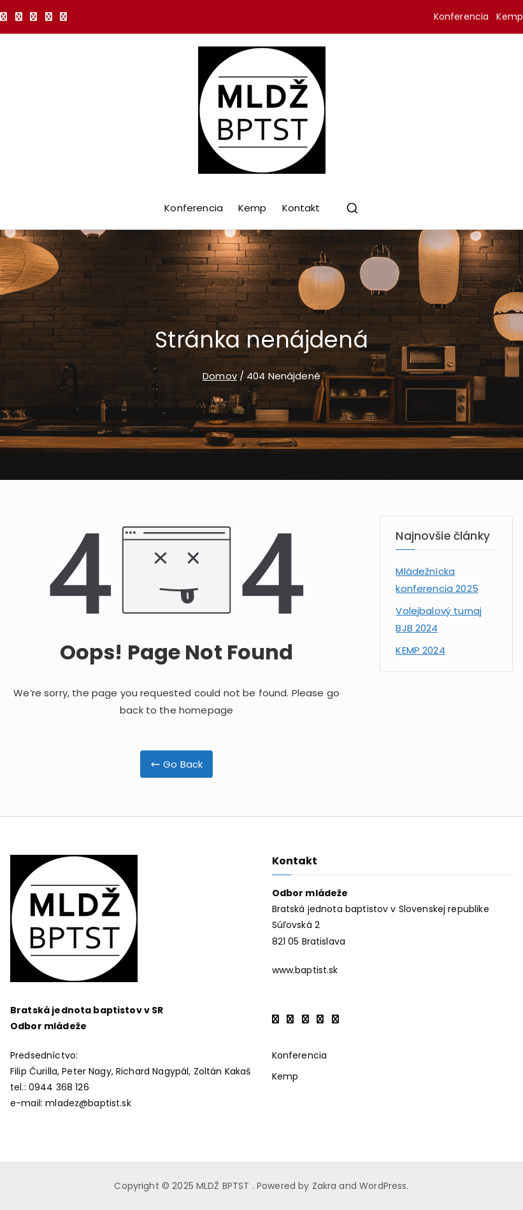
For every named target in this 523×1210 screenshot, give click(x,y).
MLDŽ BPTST (224, 1185)
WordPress (382, 1185)
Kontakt (301, 208)
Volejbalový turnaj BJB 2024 (439, 619)
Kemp (509, 16)
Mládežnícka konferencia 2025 (437, 580)
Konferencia (461, 16)
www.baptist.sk (305, 970)
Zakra (324, 1185)
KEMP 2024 (420, 650)
